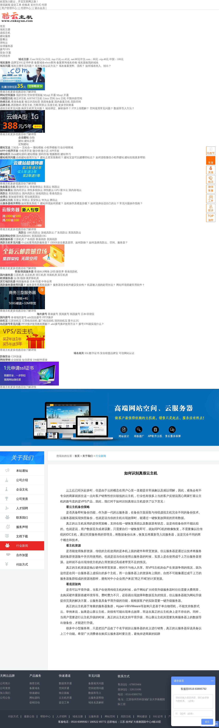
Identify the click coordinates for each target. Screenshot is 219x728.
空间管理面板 (35, 95)
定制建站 (23, 144)
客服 (210, 160)
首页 (2, 26)
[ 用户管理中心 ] (9, 8)
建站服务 (5, 36)
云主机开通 (65, 697)
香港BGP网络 (42, 271)
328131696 (135, 689)
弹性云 (4, 42)
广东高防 (30, 239)
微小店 (45, 150)
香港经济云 (22, 186)
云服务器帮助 (96, 697)
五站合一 (27, 147)
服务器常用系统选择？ (39, 284)
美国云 (47, 186)
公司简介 (5, 683)
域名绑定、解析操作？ (58, 108)
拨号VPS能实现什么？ (91, 324)
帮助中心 (45, 716)
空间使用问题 (96, 688)
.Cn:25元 (46, 59)
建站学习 (66, 154)
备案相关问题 (96, 683)
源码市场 (43, 154)
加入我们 (5, 693)
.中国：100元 (116, 59)
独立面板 (64, 693)
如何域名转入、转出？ (98, 66)
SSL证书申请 (26, 62)
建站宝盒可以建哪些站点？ (79, 157)
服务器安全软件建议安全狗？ (69, 284)
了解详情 (31, 91)
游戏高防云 (42, 193)
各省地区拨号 (19, 317)
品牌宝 (15, 62)
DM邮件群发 (40, 359)
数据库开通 (65, 683)
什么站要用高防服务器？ (35, 242)
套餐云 (4, 39)
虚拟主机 (5, 32)
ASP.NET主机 (34, 98)
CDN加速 (16, 356)
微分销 (36, 150)
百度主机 (52, 105)
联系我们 (16, 517)
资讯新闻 (5, 4)
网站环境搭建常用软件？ (130, 284)
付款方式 (16, 564)
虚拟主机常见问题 (10, 108)
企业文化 (16, 489)
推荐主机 (34, 683)
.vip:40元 (104, 59)
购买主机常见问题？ (33, 108)
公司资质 (16, 498)
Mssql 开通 (62, 95)
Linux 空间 (49, 98)
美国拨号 (64, 314)
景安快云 (36, 200)
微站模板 (38, 147)
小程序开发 (25, 150)
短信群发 (27, 359)
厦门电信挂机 (46, 320)
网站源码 (34, 697)
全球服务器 (6, 46)
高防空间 (76, 101)
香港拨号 (53, 314)
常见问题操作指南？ (131, 203)
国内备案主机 (62, 101)
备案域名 (39, 62)
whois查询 (50, 62)
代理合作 (5, 56)
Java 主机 (61, 98)
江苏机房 (19, 239)
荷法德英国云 (32, 196)
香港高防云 (55, 193)
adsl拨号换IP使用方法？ (64, 324)
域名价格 (72, 62)
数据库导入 (94, 693)
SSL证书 (158, 716)
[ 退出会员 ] (39, 8)
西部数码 (16, 105)
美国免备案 (47, 101)
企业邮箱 (16, 359)
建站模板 (32, 154)
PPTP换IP (47, 317)
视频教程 (55, 154)
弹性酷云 (48, 190)
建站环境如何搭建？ (51, 203)
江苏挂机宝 (14, 320)
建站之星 (29, 141)
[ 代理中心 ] (26, 8)
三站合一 (16, 147)
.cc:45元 (65, 59)
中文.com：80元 (89, 59)
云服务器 (94, 716)
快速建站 (34, 693)
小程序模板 (50, 147)
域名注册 (5, 29)
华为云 (45, 200)
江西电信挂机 (30, 320)
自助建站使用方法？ (27, 157)
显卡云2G (73, 320)
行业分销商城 (65, 147)
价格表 (26, 4)
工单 (210, 198)
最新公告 (29, 716)
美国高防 (52, 239)
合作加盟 (16, 555)
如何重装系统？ (30, 203)
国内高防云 (28, 193)
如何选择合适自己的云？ (105, 203)
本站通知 (16, 470)
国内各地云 (75, 190)
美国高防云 (14, 193)
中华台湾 (46, 281)
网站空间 (110, 716)
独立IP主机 (20, 98)
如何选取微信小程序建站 (110, 157)
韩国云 (56, 186)
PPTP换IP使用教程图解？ (35, 324)
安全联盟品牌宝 (109, 353)
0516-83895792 (134, 694)
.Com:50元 (35, 59)
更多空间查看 (66, 105)
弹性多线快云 (35, 190)
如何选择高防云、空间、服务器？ (108, 242)
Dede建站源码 (19, 154)
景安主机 (27, 105)
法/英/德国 (20, 278)
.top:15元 (56, 59)
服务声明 (16, 527)
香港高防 (41, 239)
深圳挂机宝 (60, 320)
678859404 (135, 684)
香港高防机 (71, 271)
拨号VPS (5, 49)
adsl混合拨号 (34, 317)
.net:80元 (75, 59)
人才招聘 (16, 508)
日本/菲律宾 (88, 314)
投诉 (210, 208)
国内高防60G (23, 236)
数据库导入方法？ (124, 108)
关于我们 (87, 456)
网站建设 (142, 716)
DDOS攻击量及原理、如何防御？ (69, 242)
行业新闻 (16, 545)
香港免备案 (17, 101)
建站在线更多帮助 (135, 157)
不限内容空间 (74, 98)
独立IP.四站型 (32, 101)
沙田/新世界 (57, 271)
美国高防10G (39, 236)
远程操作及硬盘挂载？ (77, 203)
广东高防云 (61, 232)
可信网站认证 (126, 353)
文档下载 (16, 536)
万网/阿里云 (40, 105)
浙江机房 (41, 275)
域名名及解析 (96, 702)
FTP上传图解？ (80, 108)
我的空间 (21, 95)
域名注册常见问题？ (22, 66)
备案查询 (61, 62)
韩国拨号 (75, 314)
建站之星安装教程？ (51, 157)
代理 (44, 4)
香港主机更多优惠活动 (13, 91)
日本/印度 (35, 281)
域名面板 (83, 62)
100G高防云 (33, 232)
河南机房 (52, 275)
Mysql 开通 (49, 95)
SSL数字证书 (92, 353)
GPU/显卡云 (61, 190)
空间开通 (64, 688)
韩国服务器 (22, 281)
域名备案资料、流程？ (72, 66)
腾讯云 (54, 200)
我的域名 (93, 62)
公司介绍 (16, 480)
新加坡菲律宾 (16, 196)
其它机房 (63, 275)
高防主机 (126, 716)
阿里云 (26, 200)
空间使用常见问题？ (101, 108)
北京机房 (30, 275)
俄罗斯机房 (32, 278)
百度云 (17, 200)
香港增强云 (36, 186)
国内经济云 (20, 190)
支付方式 (36, 4)
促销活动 (34, 702)
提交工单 (16, 4)
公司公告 (5, 697)
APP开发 (54, 150)
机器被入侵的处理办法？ (101, 284)
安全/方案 (5, 52)
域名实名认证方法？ (46, 66)
